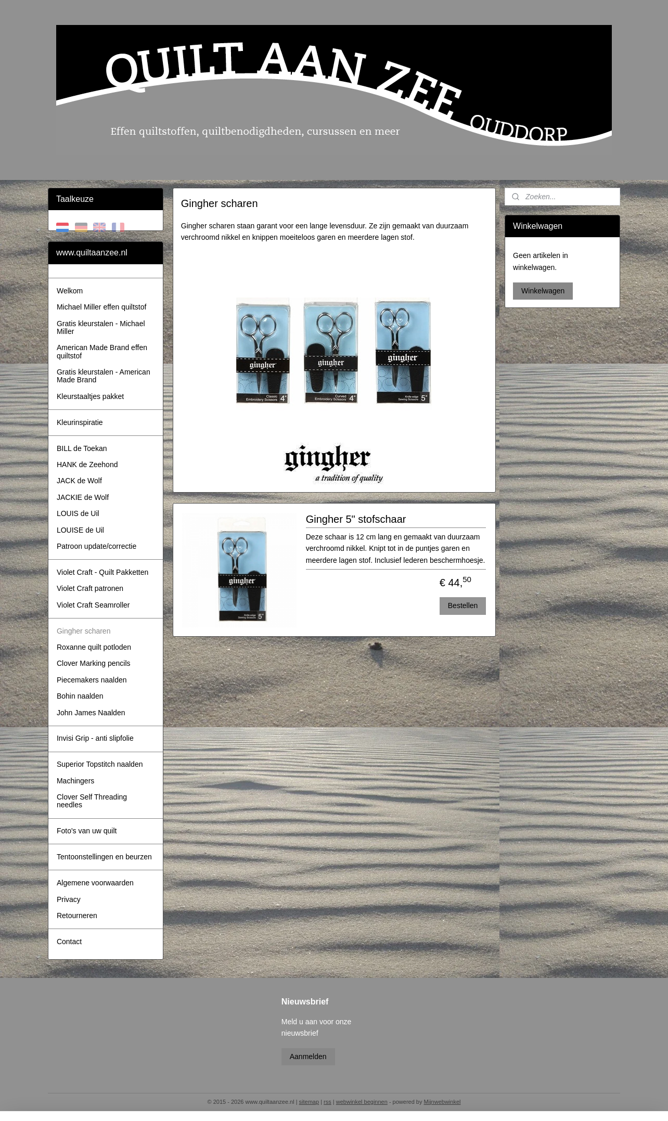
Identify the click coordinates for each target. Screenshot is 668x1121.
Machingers (75, 781)
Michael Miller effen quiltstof (101, 307)
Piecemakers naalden (92, 680)
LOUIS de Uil (78, 513)
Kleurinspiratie (80, 422)
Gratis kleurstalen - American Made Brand (103, 376)
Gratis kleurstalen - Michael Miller (101, 327)
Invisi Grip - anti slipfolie (95, 738)
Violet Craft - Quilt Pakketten (102, 572)
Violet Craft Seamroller (93, 605)
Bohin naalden (80, 696)
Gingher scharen (84, 631)
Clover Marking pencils (94, 663)
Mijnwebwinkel (442, 1102)
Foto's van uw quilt (87, 831)
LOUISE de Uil (80, 530)
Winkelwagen (542, 291)
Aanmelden (308, 1056)
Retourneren (77, 915)
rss (327, 1102)
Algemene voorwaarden (95, 883)
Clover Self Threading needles (92, 801)
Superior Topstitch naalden (100, 764)
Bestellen (462, 605)
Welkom (70, 291)
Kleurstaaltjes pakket (90, 396)
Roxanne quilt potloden (94, 647)
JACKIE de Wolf (83, 497)
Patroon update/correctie (96, 546)
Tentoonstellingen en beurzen (104, 857)
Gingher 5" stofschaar (355, 519)
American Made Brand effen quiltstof (102, 351)
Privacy (69, 899)
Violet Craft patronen (90, 588)
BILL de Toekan (82, 448)
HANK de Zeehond (87, 464)
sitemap (309, 1102)
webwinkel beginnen (362, 1102)
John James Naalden (91, 712)
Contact (69, 941)
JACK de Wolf (79, 480)
